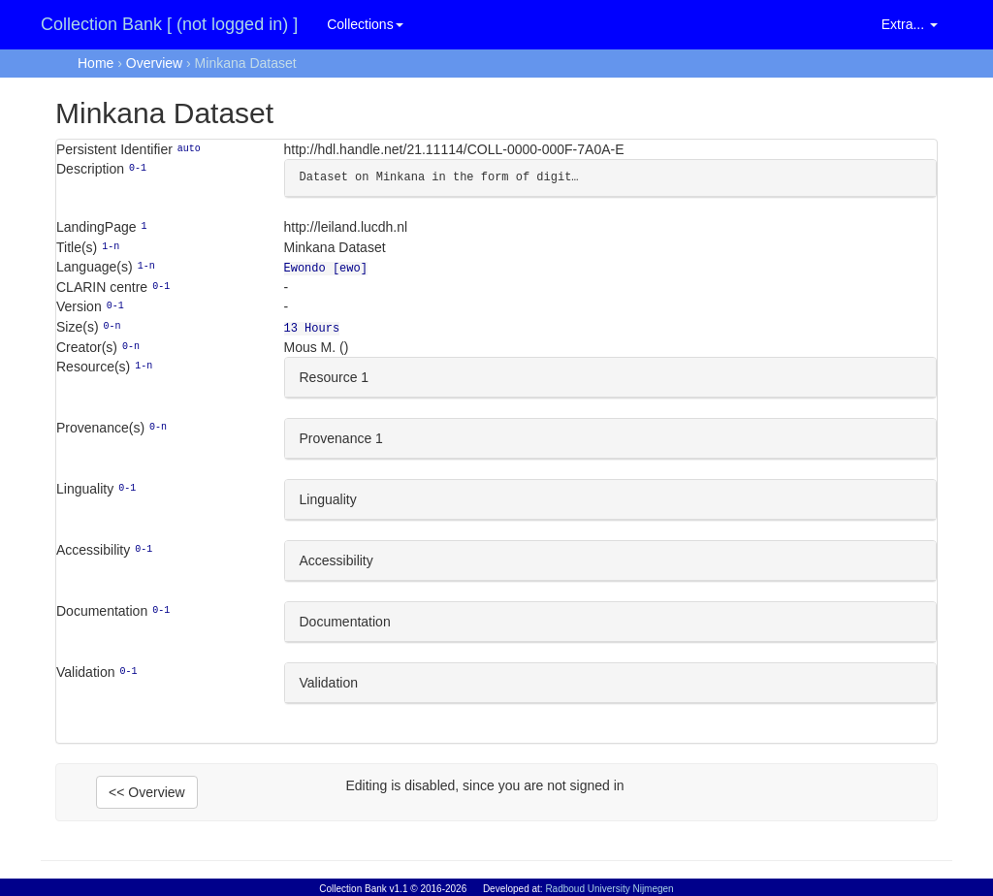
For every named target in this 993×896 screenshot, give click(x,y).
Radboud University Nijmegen (609, 888)
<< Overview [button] (147, 788)
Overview (154, 63)
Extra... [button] (909, 24)
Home (95, 63)
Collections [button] (364, 24)
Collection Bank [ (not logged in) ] (169, 24)
